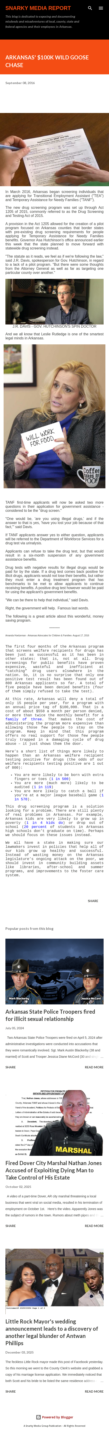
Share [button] (93, 901)
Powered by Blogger (54, 1417)
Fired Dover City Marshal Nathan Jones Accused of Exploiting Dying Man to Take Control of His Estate (53, 1170)
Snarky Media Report (38, 8)
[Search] (90, 8)
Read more (94, 1067)
